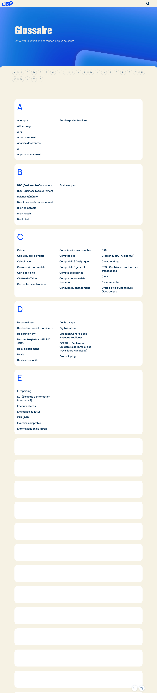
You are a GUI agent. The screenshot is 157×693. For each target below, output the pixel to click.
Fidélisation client (28, 493)
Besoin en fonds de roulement (35, 202)
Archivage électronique (73, 120)
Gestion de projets (28, 552)
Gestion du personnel (72, 524)
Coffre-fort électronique (32, 284)
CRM (104, 250)
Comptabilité (67, 255)
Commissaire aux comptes (75, 250)
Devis (20, 354)
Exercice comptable (29, 423)
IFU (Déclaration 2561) (30, 618)
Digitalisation (67, 328)
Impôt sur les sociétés (30, 624)
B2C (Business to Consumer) (34, 185)
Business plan (67, 185)
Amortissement (26, 137)
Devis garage (67, 322)
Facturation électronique (32, 459)
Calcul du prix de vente (30, 255)
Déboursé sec (25, 322)
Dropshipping (67, 356)
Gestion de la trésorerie (31, 535)
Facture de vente (27, 470)
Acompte (22, 120)
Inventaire (23, 646)
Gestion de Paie (26, 541)
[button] (153, 3)
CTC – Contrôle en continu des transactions (120, 268)
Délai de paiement (28, 348)
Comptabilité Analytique (74, 261)
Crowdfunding (110, 261)
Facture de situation (29, 465)
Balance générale (27, 196)
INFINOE (22, 629)
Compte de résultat (71, 272)
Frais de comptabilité (72, 465)
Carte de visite (26, 272)
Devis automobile (27, 360)
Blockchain (23, 219)
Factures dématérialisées (32, 482)
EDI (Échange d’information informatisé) (33, 398)
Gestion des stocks (28, 558)
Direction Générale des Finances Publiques (73, 335)
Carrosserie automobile (31, 267)
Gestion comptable (28, 530)
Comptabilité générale (72, 267)
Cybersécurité (110, 282)
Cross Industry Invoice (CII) (118, 255)
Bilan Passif (24, 213)
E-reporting (24, 391)
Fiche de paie (25, 487)
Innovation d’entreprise (31, 635)
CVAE (105, 276)
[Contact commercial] (147, 3)
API (19, 148)
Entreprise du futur (28, 411)
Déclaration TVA (26, 333)
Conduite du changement (74, 287)
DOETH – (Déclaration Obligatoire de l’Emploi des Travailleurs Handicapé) (75, 346)
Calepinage (24, 261)
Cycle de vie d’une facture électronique (117, 289)
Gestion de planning (29, 547)
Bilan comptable (26, 207)
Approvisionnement (29, 154)
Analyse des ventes (29, 143)
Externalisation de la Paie (32, 428)
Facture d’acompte (28, 476)
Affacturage (24, 126)
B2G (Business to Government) (35, 190)
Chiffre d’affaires (27, 278)
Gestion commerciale (30, 524)
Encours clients (26, 406)
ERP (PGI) (23, 417)
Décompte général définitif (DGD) (33, 341)
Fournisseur (66, 459)
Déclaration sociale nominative (35, 328)
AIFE (19, 131)
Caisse (21, 250)
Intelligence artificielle (30, 640)
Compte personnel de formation (72, 280)
